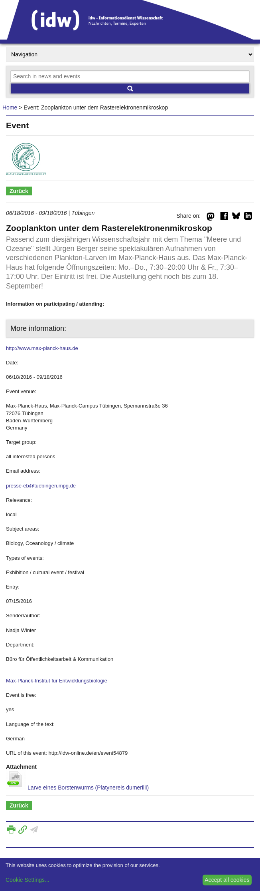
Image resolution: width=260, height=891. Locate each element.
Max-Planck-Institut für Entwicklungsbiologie (56, 681)
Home (9, 107)
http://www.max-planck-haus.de (42, 348)
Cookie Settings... (27, 880)
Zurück (19, 191)
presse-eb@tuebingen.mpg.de (41, 486)
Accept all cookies (227, 880)
